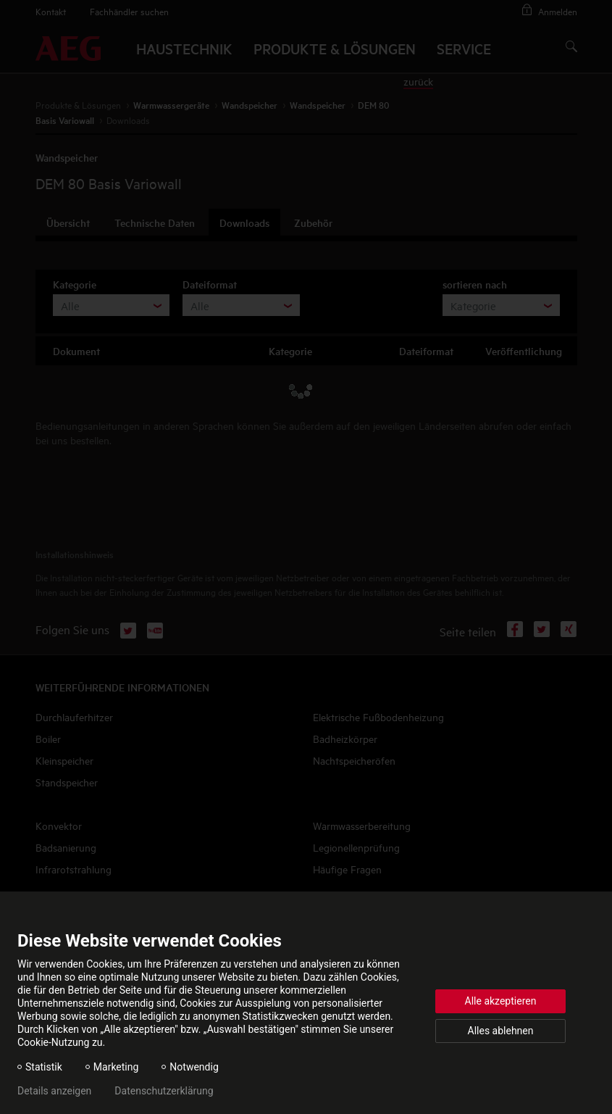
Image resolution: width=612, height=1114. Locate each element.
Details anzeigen (54, 1091)
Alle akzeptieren (501, 1001)
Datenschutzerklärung (163, 1091)
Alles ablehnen (501, 1030)
